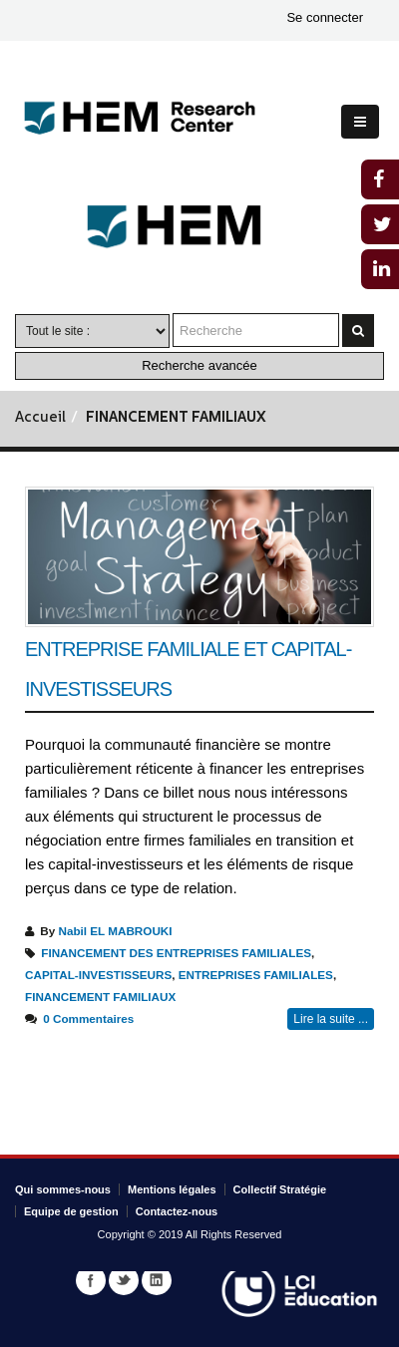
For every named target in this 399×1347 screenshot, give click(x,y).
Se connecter (324, 17)
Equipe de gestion (71, 1211)
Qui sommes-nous (63, 1189)
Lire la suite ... (330, 1019)
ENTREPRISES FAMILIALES (256, 974)
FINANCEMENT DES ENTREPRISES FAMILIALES (176, 952)
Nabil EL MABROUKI (115, 930)
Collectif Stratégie (280, 1189)
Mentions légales (172, 1189)
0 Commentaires (88, 1018)
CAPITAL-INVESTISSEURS (98, 974)
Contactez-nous (177, 1211)
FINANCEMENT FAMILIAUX (100, 996)
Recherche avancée (199, 365)
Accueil (40, 418)
